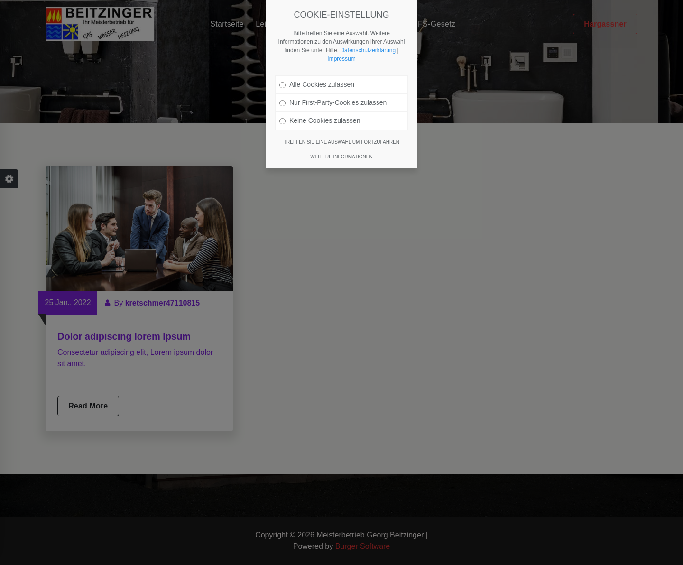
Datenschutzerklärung (368, 50)
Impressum (341, 59)
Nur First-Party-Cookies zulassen (333, 102)
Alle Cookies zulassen (316, 84)
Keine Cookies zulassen (319, 120)
